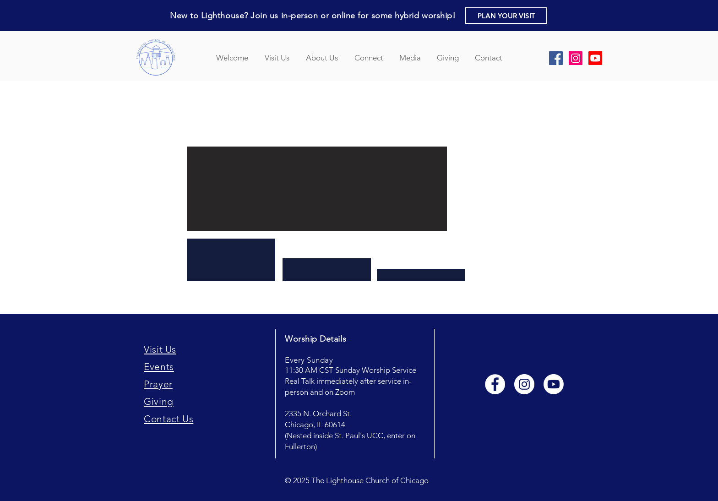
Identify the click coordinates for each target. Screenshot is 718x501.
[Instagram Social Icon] (575, 58)
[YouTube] (595, 58)
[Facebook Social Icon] (556, 58)
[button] (506, 15)
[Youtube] (554, 384)
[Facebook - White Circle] (495, 384)
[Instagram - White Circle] (524, 384)
